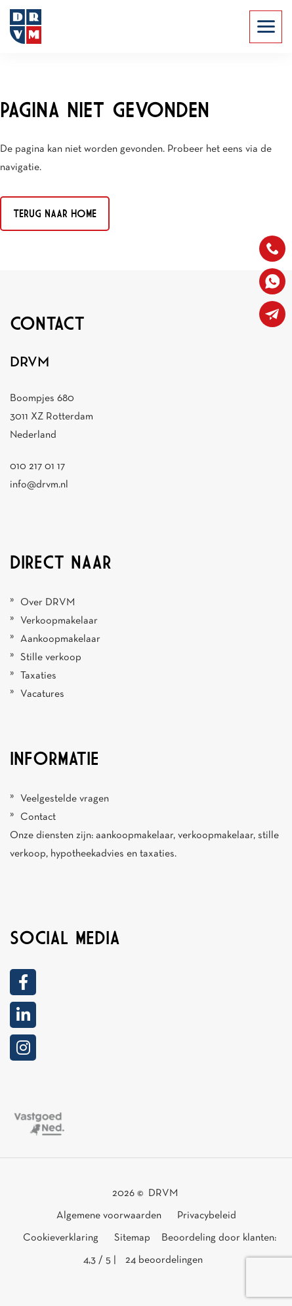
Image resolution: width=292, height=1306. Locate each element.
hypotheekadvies (87, 853)
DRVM (163, 1193)
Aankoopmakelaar (60, 639)
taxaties (157, 853)
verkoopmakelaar (215, 835)
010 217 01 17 (37, 466)
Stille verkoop (50, 657)
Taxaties (38, 675)
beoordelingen (164, 1260)
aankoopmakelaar (134, 835)
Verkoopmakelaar (59, 621)
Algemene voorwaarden (108, 1215)
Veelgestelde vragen (64, 798)
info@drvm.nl (39, 484)
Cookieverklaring (60, 1238)
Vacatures (42, 694)
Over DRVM (47, 602)
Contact (38, 817)
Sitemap (133, 1238)
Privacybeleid (206, 1215)
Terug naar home (54, 213)
